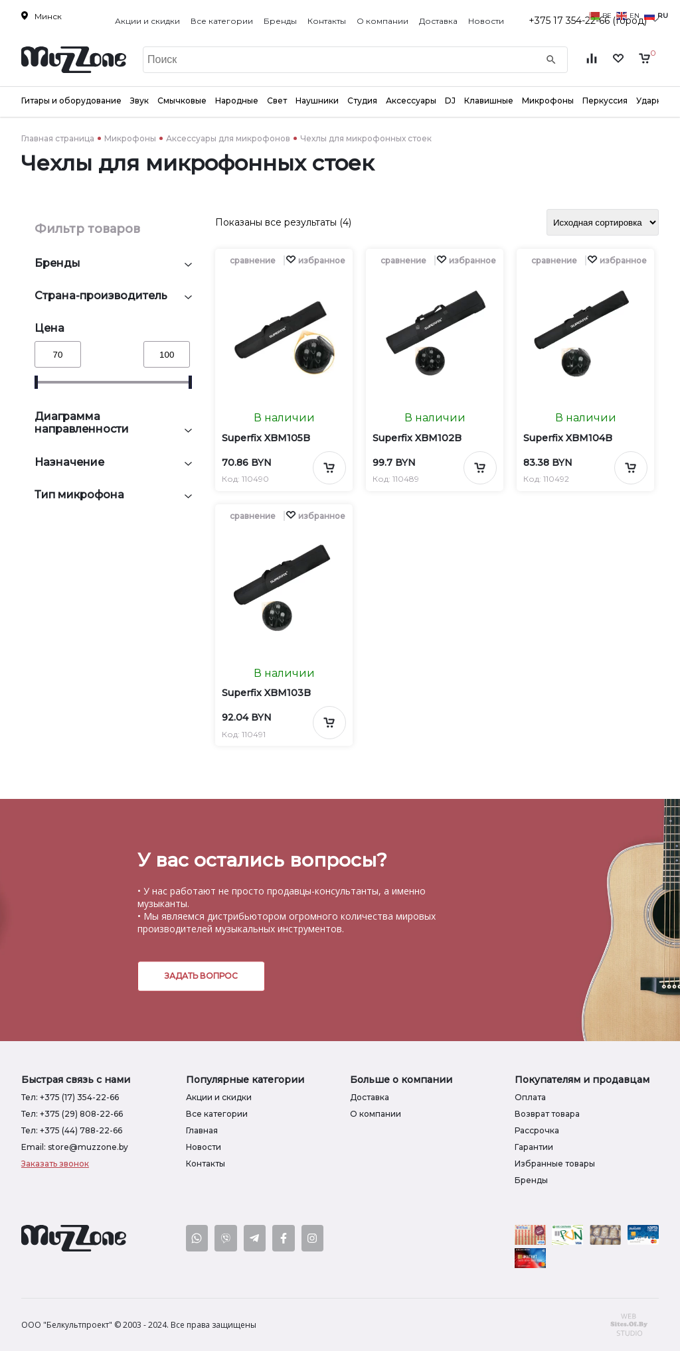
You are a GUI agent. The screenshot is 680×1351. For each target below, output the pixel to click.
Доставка (438, 21)
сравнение (253, 260)
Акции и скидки (147, 21)
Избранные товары (555, 1164)
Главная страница (57, 138)
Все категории (222, 21)
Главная (202, 1130)
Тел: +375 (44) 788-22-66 (71, 1130)
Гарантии (534, 1147)
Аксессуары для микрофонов (228, 138)
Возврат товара (547, 1114)
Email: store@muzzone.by (74, 1147)
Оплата (530, 1097)
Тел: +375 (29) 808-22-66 (72, 1114)
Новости (486, 21)
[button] (315, 260)
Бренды (280, 21)
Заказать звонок (55, 1164)
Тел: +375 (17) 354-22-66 (70, 1097)
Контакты (326, 21)
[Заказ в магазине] (603, 222)
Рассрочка (537, 1130)
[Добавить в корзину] (329, 467)
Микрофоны (130, 138)
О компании (382, 21)
